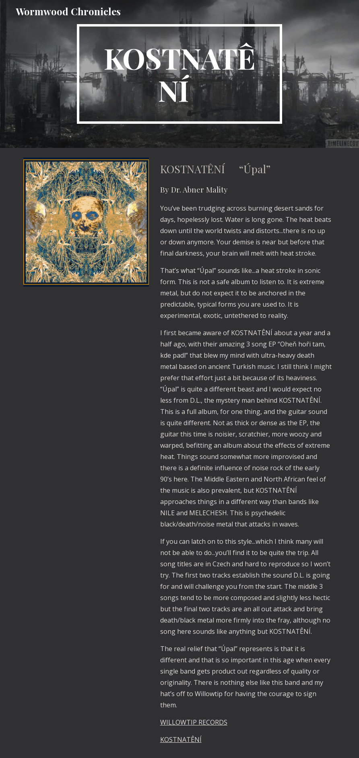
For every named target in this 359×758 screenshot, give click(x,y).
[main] (180, 74)
